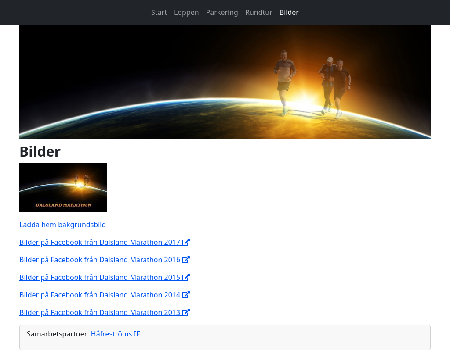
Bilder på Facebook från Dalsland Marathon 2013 (104, 312)
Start (159, 12)
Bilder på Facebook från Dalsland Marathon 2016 (104, 260)
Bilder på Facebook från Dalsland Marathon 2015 (104, 277)
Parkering (222, 12)
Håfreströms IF (115, 334)
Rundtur (258, 12)
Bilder (289, 12)
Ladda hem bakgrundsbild (62, 224)
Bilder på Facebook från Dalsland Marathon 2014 (104, 295)
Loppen (186, 12)
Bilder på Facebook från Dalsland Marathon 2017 (104, 242)
